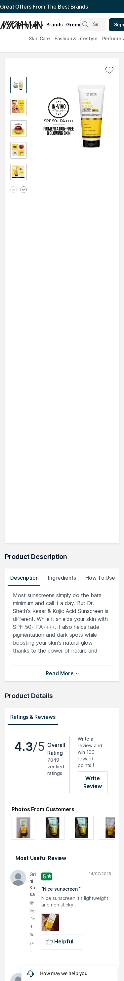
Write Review (92, 782)
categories (30, 24)
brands (54, 24)
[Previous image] (13, 190)
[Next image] (23, 190)
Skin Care (39, 38)
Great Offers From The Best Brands (44, 6)
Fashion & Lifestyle (76, 38)
